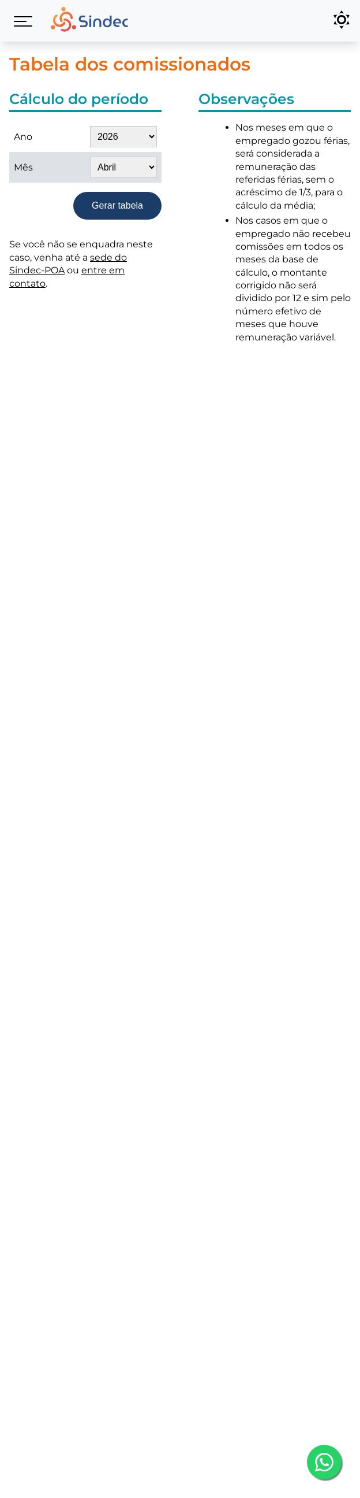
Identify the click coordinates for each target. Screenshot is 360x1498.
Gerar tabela (117, 205)
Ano (23, 136)
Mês (23, 167)
